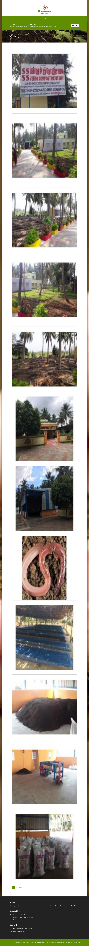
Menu (44, 19)
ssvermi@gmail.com (51, 26)
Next (20, 887)
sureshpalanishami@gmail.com (37, 26)
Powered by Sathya (73, 942)
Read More (74, 906)
